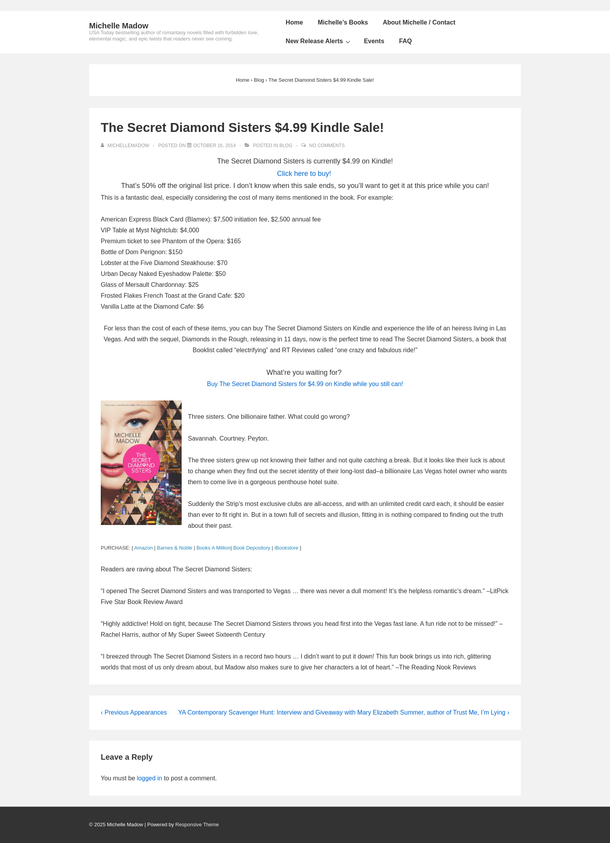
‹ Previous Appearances (134, 712)
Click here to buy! (304, 173)
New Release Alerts (319, 41)
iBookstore (286, 548)
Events (374, 41)
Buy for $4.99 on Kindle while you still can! (305, 384)
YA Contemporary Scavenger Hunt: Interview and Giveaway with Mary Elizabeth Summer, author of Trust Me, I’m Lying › (343, 712)
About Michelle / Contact (419, 22)
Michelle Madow (118, 25)
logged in (149, 778)
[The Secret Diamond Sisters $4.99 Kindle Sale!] (214, 145)
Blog (285, 145)
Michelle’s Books (343, 22)
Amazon (143, 548)
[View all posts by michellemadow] (126, 145)
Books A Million (213, 548)
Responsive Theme (197, 824)
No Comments (327, 145)
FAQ (405, 41)
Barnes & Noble (174, 548)
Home (294, 22)
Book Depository (251, 548)
